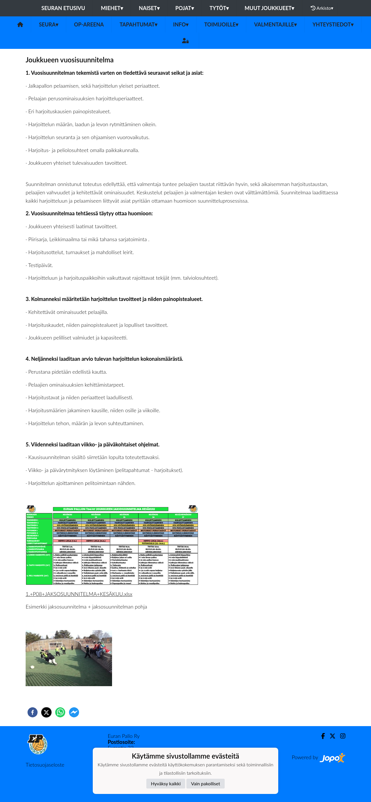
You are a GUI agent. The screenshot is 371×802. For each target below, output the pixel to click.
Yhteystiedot (333, 24)
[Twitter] (330, 736)
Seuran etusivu (63, 8)
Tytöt (219, 8)
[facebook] (32, 712)
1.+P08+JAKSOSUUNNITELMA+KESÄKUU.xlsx (79, 594)
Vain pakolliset (205, 783)
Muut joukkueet (269, 8)
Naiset (149, 8)
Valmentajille (275, 24)
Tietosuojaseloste (45, 764)
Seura (48, 24)
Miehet (112, 8)
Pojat (184, 8)
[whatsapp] (60, 712)
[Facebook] (321, 736)
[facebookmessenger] (74, 712)
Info (180, 24)
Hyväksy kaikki (166, 783)
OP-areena (89, 24)
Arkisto (322, 8)
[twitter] (46, 712)
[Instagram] (340, 736)
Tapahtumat (138, 24)
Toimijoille (221, 24)
